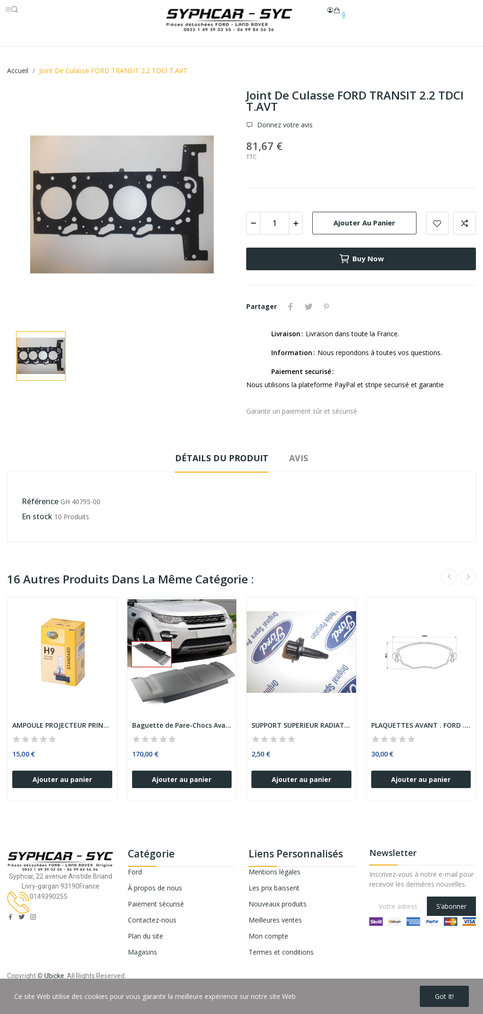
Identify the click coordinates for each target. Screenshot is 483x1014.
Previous (449, 577)
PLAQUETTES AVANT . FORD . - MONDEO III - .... (421, 725)
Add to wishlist (437, 223)
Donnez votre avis (284, 125)
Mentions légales (274, 871)
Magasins (142, 952)
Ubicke (54, 976)
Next (468, 577)
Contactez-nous (152, 919)
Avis (298, 458)
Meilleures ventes (275, 919)
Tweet (308, 306)
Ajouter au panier (364, 222)
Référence (40, 501)
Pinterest (326, 306)
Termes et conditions (281, 952)
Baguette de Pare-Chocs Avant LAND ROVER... (182, 725)
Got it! (444, 996)
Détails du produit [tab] (221, 458)
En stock (37, 516)
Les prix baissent (274, 887)
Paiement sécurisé (156, 903)
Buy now (361, 259)
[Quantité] (274, 223)
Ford (135, 871)
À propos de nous (155, 887)
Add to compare (464, 223)
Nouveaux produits (278, 903)
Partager (291, 306)
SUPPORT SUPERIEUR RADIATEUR (301, 725)
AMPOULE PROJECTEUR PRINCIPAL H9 (62, 725)
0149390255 (48, 896)
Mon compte (268, 935)
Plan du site (145, 935)
